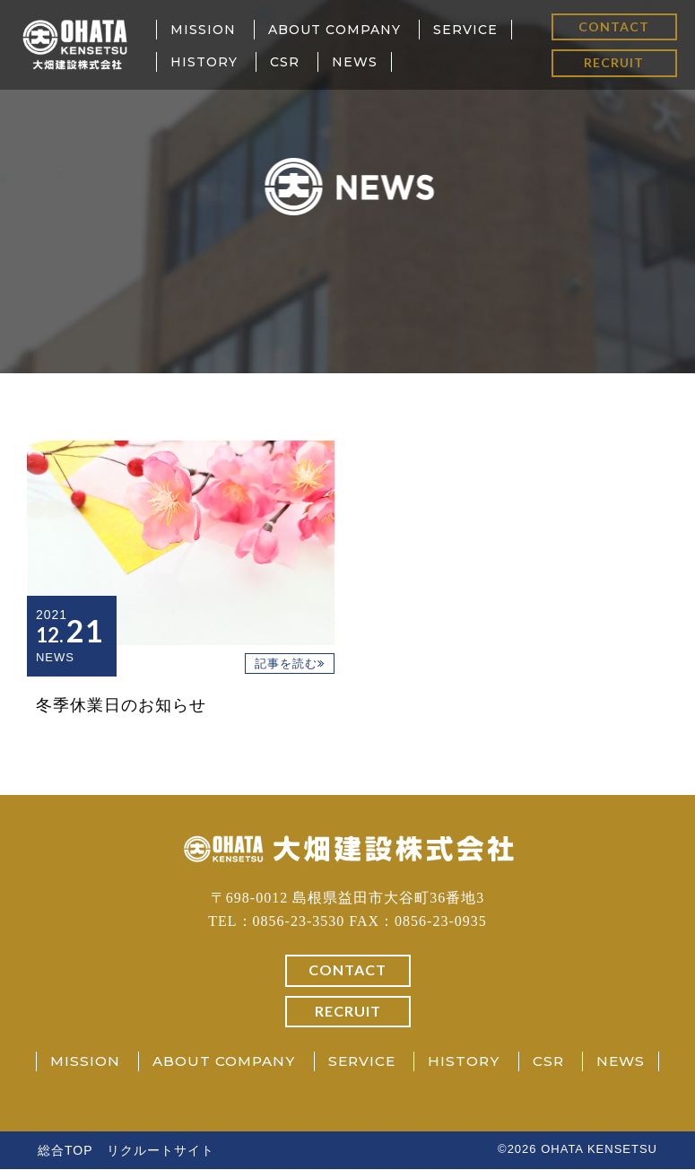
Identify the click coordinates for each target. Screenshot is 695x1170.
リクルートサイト (160, 1151)
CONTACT (613, 26)
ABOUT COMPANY (334, 30)
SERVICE (465, 30)
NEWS (355, 62)
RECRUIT (614, 62)
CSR (285, 62)
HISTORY (204, 62)
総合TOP (65, 1151)
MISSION (203, 30)
